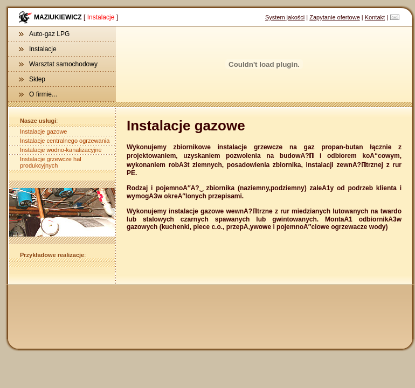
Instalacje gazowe (43, 131)
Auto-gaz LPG (44, 34)
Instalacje (38, 49)
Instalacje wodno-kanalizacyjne (61, 150)
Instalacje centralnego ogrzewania (64, 140)
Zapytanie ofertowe (334, 17)
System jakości (285, 17)
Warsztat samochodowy (58, 64)
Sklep (32, 79)
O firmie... (38, 94)
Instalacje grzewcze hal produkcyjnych (50, 162)
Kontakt (375, 17)
